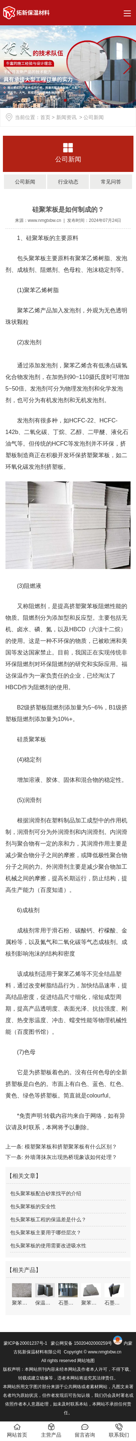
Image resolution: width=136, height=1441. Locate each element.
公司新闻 (68, 159)
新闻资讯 (66, 117)
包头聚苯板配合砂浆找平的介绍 (45, 1193)
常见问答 (111, 182)
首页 (45, 117)
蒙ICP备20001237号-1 (25, 1343)
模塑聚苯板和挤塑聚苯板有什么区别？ (70, 1146)
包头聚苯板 (31, 258)
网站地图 (86, 1360)
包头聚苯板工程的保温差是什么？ (48, 1219)
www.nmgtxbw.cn (44, 220)
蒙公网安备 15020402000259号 (81, 1343)
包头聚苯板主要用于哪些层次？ (45, 1232)
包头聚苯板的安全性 (33, 1206)
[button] (127, 67)
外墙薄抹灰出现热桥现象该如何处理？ (70, 1157)
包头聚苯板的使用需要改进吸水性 (48, 1245)
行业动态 (68, 182)
